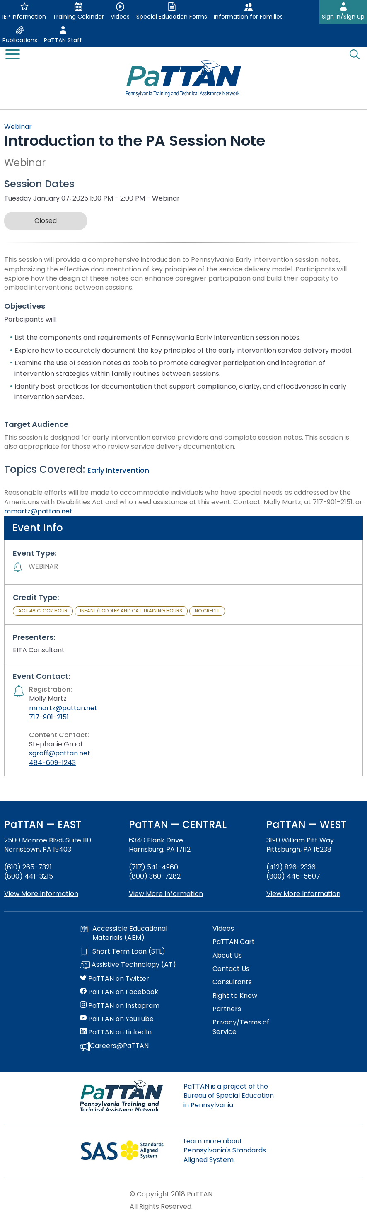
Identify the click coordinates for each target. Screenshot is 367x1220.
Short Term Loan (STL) (122, 951)
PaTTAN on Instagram (119, 1005)
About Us (227, 955)
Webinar (18, 126)
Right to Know (234, 995)
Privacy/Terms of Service (240, 1027)
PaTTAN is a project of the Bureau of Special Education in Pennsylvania (229, 1096)
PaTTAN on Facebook (119, 992)
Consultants (232, 982)
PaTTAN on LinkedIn (116, 1032)
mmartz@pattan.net (38, 511)
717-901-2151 (49, 717)
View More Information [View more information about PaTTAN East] (41, 893)
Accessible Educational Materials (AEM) (123, 933)
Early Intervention (118, 470)
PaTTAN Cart (233, 941)
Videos (223, 928)
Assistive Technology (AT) (128, 965)
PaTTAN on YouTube (117, 1019)
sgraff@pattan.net (59, 753)
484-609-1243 (52, 762)
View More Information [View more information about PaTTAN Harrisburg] (166, 893)
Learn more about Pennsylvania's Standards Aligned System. (225, 1150)
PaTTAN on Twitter (114, 978)
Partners (226, 1009)
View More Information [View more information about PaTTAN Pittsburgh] (303, 893)
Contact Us (230, 968)
